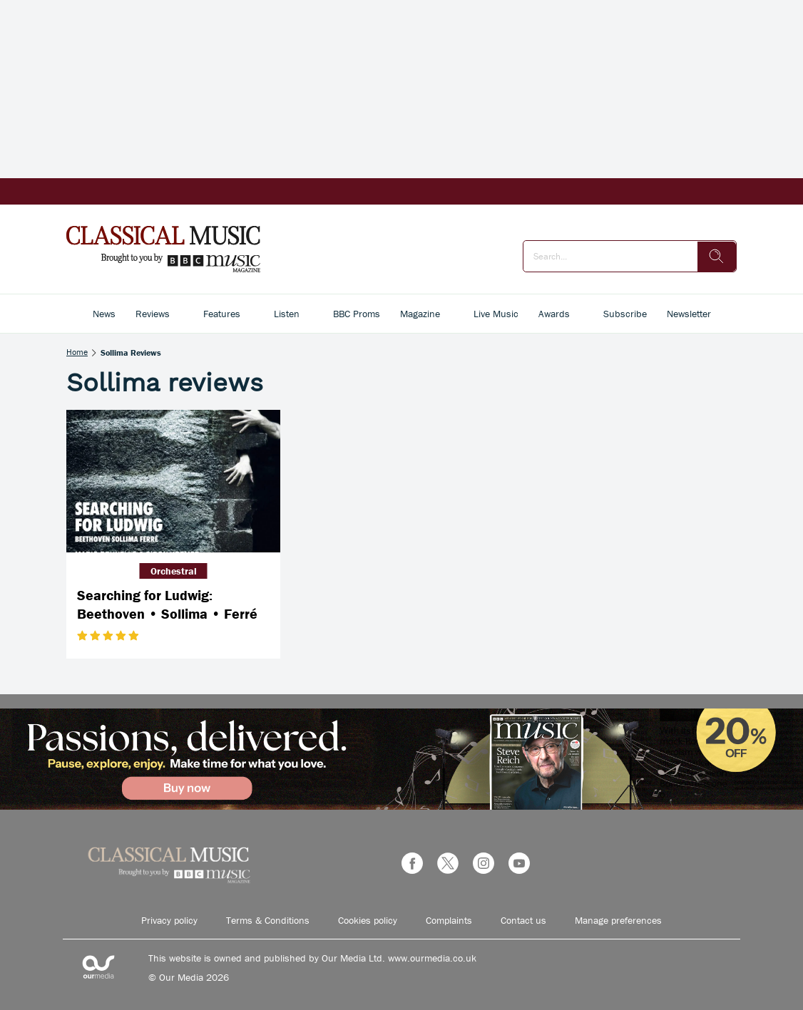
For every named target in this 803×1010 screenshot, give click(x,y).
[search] (716, 257)
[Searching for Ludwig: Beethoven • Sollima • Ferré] (173, 481)
